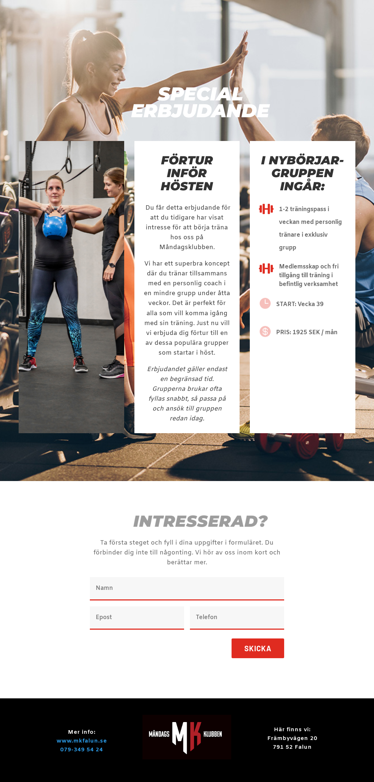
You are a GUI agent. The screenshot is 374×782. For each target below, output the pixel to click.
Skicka (257, 648)
